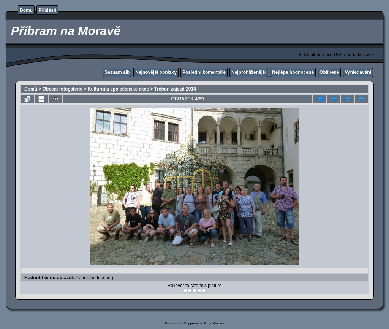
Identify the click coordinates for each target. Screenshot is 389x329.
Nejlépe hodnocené (293, 72)
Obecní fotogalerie (62, 89)
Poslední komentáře (204, 72)
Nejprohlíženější (248, 72)
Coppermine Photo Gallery (204, 323)
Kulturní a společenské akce (118, 89)
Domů (26, 10)
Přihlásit (47, 10)
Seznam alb (117, 72)
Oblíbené (329, 72)
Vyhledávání (358, 72)
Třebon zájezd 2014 (175, 89)
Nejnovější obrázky (156, 72)
